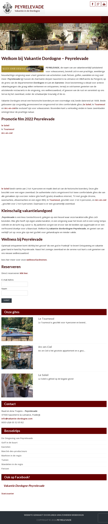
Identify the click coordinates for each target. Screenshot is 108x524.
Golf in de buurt (9, 442)
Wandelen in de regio (12, 464)
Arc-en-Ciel (45, 346)
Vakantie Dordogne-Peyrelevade (24, 485)
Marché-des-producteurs (14, 451)
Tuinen (4, 459)
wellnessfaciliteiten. (36, 259)
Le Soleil (43, 375)
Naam (4, 288)
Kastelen (5, 446)
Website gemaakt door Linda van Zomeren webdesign (54, 515)
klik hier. (24, 273)
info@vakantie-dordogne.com (16, 418)
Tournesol (99, 104)
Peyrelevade (64, 520)
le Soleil (87, 104)
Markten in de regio (11, 455)
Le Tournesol (46, 318)
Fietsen (5, 468)
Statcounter (7, 493)
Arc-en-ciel (9, 108)
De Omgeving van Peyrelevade (17, 438)
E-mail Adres (7, 279)
